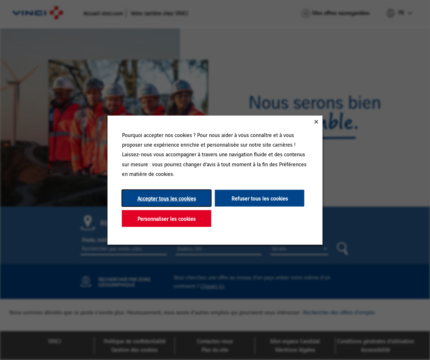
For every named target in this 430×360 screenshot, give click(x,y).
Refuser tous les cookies (259, 198)
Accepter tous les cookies (166, 198)
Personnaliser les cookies (166, 218)
